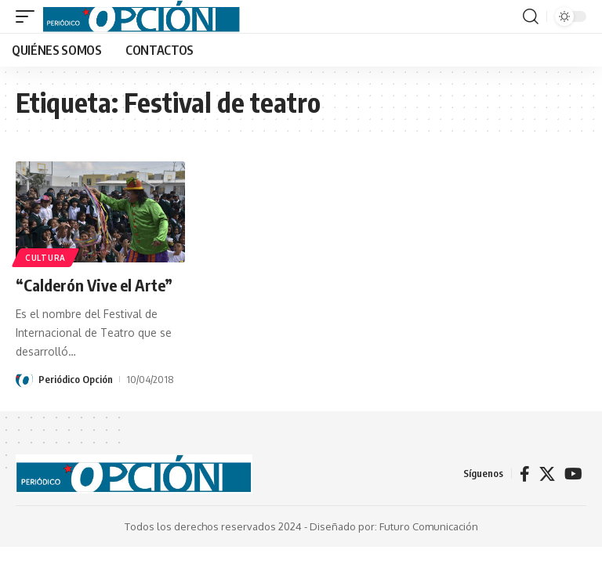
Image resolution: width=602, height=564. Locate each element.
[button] (29, 16)
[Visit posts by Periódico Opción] (24, 379)
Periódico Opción (75, 379)
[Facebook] (525, 474)
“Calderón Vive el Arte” (94, 285)
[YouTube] (573, 474)
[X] (547, 474)
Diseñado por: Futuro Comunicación (394, 526)
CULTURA (45, 257)
